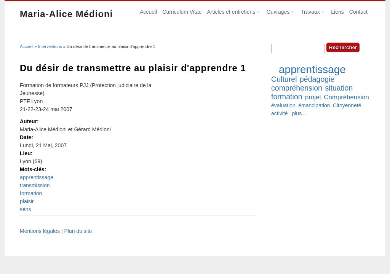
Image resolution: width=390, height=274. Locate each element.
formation (31, 193)
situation (339, 88)
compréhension (296, 88)
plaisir (27, 201)
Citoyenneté (347, 105)
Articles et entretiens (232, 13)
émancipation (314, 105)
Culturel (284, 79)
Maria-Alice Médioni (66, 14)
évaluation (283, 105)
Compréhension (346, 97)
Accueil (148, 12)
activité (279, 113)
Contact (358, 12)
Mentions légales (40, 231)
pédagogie (317, 79)
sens (25, 209)
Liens (337, 12)
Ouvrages (279, 13)
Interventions (50, 46)
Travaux (311, 13)
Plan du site (78, 231)
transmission (35, 185)
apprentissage (36, 177)
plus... (299, 113)
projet (313, 97)
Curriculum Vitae (181, 12)
